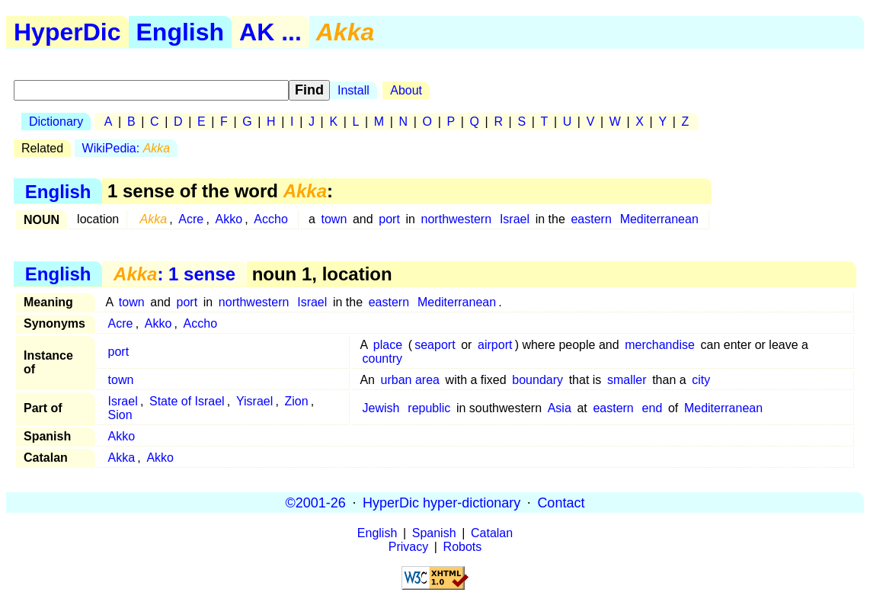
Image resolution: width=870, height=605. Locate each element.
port (389, 219)
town (334, 219)
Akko (228, 219)
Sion (120, 414)
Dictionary (56, 121)
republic (429, 408)
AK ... (270, 32)
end (652, 408)
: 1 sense (174, 274)
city (701, 379)
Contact (560, 502)
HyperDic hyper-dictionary (441, 502)
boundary (537, 379)
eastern (591, 219)
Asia (559, 408)
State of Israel (187, 401)
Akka (122, 457)
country (382, 358)
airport (495, 344)
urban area (410, 379)
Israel (514, 219)
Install (353, 90)
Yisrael (254, 401)
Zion (297, 401)
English (180, 32)
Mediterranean (659, 219)
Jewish (381, 408)
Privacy (408, 546)
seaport (434, 344)
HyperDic (67, 32)
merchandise (660, 344)
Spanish (434, 533)
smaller (627, 379)
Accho (270, 219)
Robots (462, 546)
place (387, 344)
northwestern (456, 219)
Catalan (492, 533)
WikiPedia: (126, 148)
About (406, 90)
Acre (190, 219)
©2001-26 (316, 502)
